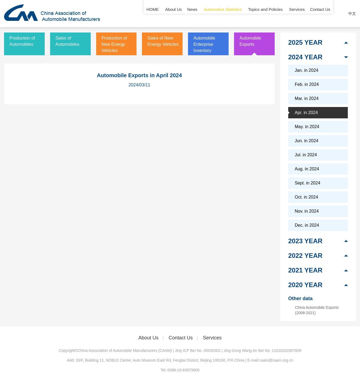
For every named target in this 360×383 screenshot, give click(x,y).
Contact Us (320, 13)
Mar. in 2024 (307, 98)
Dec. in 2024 (307, 225)
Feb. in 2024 (307, 84)
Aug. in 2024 (307, 169)
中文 (352, 13)
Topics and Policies (265, 13)
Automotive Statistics (223, 13)
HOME (153, 13)
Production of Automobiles (22, 41)
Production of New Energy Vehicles (114, 44)
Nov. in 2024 (307, 211)
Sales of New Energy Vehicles (163, 41)
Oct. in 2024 (306, 197)
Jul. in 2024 (306, 154)
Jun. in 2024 (306, 140)
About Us (173, 13)
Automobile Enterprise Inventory (204, 44)
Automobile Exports (250, 41)
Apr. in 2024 (306, 112)
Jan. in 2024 (306, 70)
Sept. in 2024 (307, 183)
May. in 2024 (307, 126)
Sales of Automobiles (67, 41)
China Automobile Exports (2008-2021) (317, 310)
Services (297, 13)
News (192, 13)
